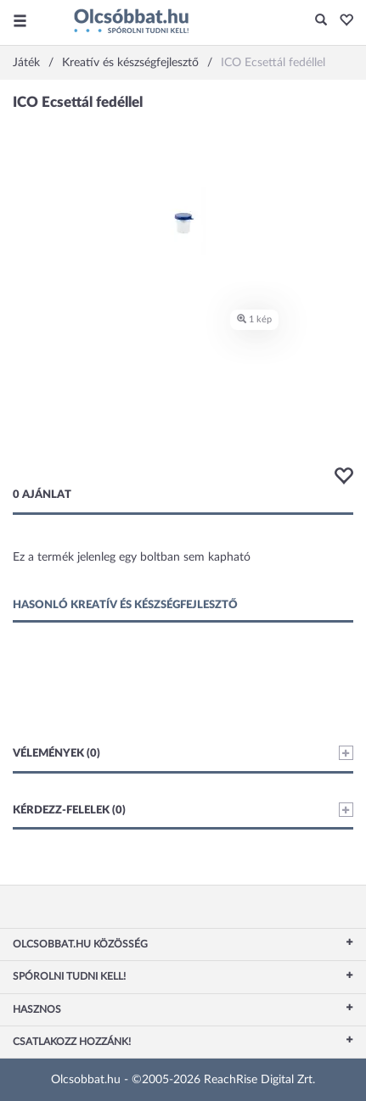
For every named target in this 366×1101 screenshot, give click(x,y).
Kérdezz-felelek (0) (183, 809)
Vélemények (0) (183, 753)
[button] (341, 21)
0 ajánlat (42, 494)
